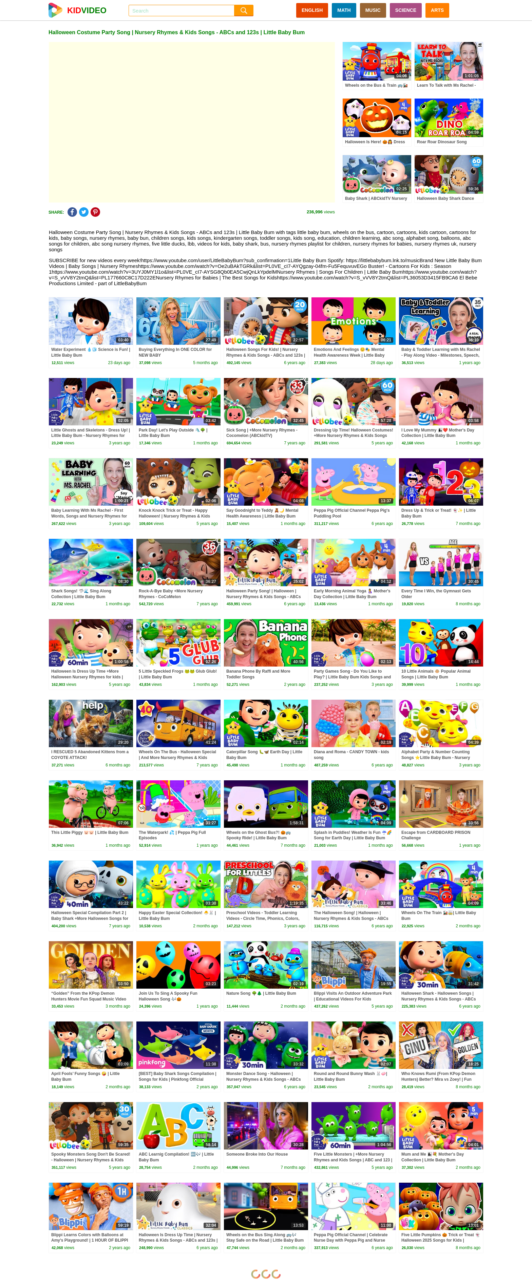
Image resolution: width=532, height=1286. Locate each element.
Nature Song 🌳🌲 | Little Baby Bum (261, 993)
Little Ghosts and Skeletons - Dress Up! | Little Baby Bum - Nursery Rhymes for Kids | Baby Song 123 (90, 436)
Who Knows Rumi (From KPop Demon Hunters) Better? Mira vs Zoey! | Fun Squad (438, 1079)
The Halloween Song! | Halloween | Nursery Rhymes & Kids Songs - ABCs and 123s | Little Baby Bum (351, 918)
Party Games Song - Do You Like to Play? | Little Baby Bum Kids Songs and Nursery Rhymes (352, 677)
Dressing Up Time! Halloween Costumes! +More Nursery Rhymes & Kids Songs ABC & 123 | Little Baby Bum (353, 436)
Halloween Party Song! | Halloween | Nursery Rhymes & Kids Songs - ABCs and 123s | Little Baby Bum (263, 597)
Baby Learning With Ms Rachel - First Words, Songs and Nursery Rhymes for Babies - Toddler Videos (89, 516)
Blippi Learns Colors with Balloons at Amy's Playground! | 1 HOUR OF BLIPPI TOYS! (89, 1240)
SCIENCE (405, 10)
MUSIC (373, 10)
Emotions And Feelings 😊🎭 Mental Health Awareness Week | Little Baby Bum (349, 355)
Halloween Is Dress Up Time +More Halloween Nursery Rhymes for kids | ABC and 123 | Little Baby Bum (87, 677)
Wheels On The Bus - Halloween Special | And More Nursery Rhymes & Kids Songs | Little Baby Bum (177, 758)
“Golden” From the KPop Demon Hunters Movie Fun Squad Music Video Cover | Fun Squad (88, 999)
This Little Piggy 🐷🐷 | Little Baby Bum (89, 832)
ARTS (437, 10)
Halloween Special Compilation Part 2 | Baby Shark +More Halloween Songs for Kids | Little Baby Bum (89, 918)
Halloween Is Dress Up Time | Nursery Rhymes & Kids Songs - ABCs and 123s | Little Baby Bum (178, 1240)
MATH (343, 10)
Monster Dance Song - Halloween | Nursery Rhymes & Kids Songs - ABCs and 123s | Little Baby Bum (263, 1079)
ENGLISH (312, 10)
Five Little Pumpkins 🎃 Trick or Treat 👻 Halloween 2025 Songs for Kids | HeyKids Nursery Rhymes (440, 1240)
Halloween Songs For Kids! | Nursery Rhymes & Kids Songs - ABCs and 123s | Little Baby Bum (265, 355)
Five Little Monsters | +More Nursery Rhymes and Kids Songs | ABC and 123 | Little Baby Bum (353, 1160)
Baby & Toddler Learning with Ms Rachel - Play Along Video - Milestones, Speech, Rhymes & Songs (440, 355)
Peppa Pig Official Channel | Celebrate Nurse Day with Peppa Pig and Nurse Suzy (350, 1240)
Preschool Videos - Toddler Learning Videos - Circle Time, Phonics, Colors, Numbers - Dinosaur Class (263, 918)
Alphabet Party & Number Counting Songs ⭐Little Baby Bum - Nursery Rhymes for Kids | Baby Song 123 (435, 758)
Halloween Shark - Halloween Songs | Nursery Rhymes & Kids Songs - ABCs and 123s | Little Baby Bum (438, 999)
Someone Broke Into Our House (257, 1154)
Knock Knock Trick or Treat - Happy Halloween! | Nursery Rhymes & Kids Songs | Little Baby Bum (174, 516)
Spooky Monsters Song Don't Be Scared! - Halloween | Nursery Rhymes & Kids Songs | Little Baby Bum (90, 1160)
